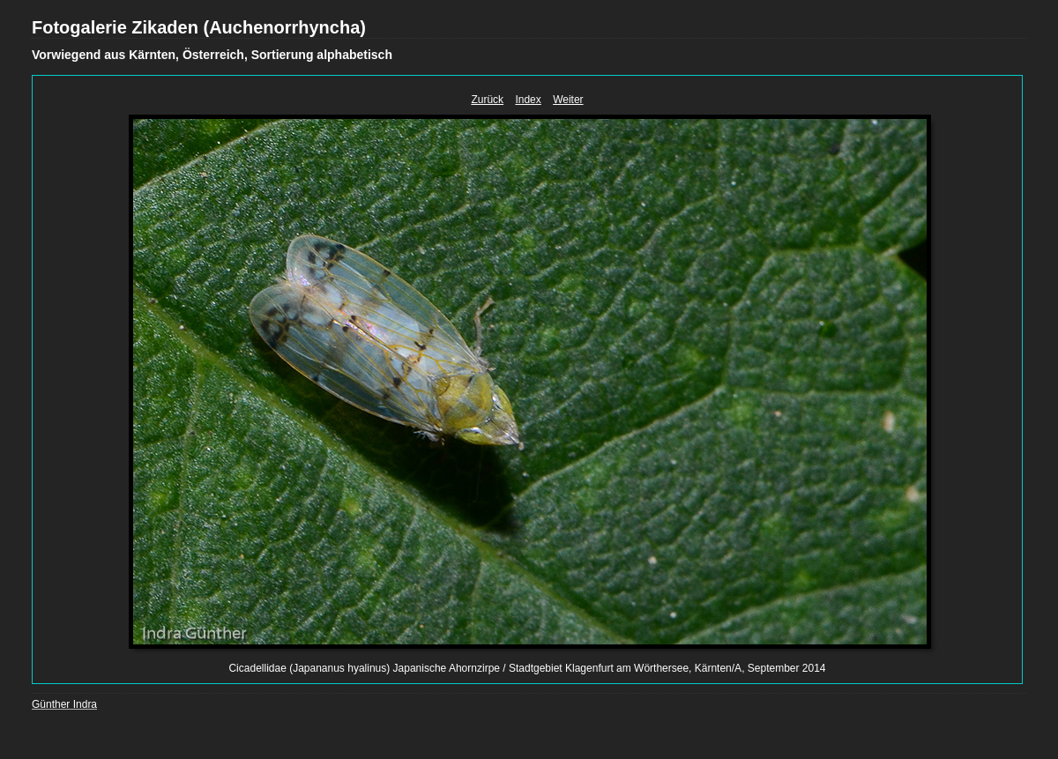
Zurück (487, 99)
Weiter (568, 99)
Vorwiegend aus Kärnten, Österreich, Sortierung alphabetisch (212, 55)
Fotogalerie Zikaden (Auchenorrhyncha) (199, 27)
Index (527, 99)
